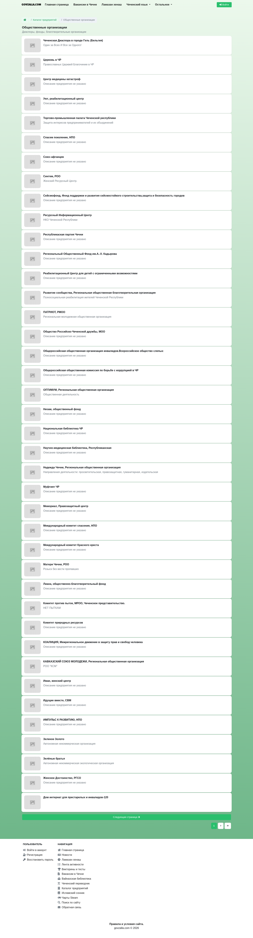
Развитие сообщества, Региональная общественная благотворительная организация (99, 292)
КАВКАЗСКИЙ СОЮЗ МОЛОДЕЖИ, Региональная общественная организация (93, 661)
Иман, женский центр (57, 680)
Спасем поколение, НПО (59, 137)
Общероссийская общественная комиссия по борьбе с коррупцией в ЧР (90, 370)
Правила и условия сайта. (126, 924)
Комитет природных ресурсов (63, 622)
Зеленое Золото (53, 739)
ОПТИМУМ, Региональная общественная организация (78, 389)
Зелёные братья (54, 758)
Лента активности (71, 864)
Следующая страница (126, 817)
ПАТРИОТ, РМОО (54, 312)
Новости (65, 854)
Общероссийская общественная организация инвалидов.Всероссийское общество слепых (103, 351)
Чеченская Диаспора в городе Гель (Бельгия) (73, 40)
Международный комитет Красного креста (71, 545)
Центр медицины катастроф (62, 79)
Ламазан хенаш (112, 4)
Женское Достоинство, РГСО (62, 778)
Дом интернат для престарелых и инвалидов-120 (75, 797)
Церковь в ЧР (52, 59)
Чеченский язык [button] (137, 4)
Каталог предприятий (45, 20)
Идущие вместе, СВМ (57, 700)
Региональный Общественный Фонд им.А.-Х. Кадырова (80, 253)
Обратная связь (69, 907)
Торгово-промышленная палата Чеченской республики (79, 118)
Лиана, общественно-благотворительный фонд (74, 583)
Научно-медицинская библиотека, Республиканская (77, 448)
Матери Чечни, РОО (56, 564)
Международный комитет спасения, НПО (70, 525)
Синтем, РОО (52, 176)
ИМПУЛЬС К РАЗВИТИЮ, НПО (62, 719)
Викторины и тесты (71, 869)
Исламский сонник (71, 893)
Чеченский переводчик (74, 883)
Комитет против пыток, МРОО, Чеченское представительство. (84, 603)
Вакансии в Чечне (85, 4)
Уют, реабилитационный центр (63, 98)
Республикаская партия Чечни (63, 234)
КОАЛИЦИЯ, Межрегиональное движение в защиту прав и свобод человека (93, 642)
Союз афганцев (53, 157)
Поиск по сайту (69, 902)
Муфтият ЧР (51, 486)
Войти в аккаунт (35, 850)
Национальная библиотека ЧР (63, 428)
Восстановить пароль (38, 859)
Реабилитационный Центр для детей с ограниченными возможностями (90, 273)
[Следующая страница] (221, 826)
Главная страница (57, 4)
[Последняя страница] (227, 826)
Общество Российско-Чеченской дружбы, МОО (74, 331)
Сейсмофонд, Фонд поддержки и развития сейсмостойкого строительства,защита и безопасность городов (114, 195)
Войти (224, 4)
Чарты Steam (68, 897)
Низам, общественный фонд (62, 409)
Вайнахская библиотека (74, 878)
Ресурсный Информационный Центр (67, 215)
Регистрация (33, 854)
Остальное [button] (162, 4)
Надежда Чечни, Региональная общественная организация (82, 467)
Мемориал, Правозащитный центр (65, 506)
